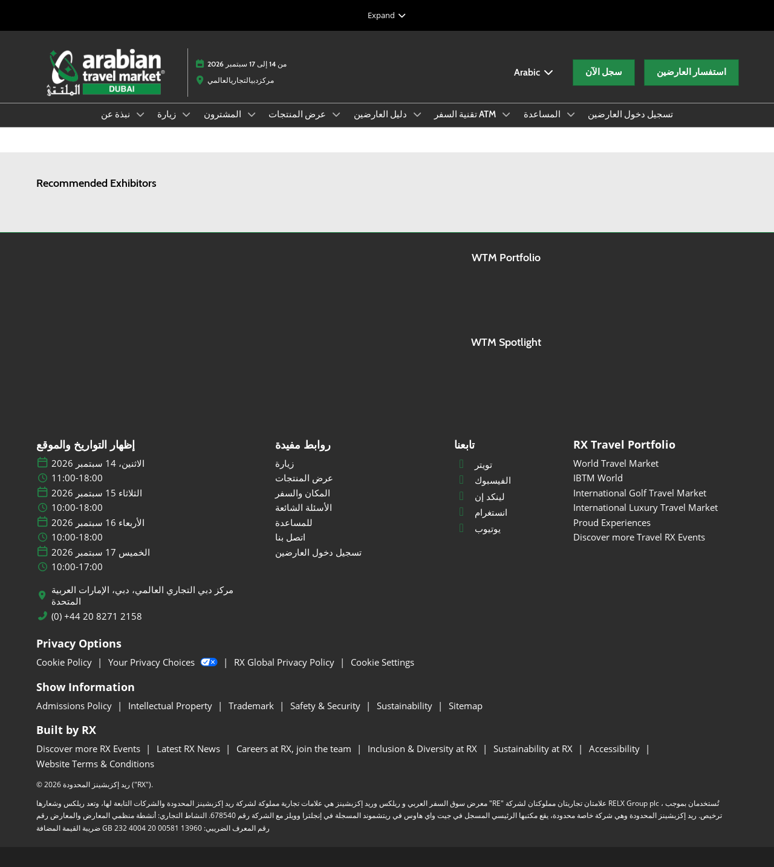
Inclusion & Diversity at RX (424, 748)
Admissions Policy (75, 706)
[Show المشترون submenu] (251, 114)
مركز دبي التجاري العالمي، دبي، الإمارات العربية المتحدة (142, 596)
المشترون (223, 114)
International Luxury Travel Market (645, 507)
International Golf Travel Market (639, 493)
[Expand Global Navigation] (387, 15)
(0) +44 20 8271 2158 (96, 616)
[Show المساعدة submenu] (570, 114)
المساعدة (543, 114)
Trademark (252, 706)
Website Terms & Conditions (95, 764)
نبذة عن (116, 114)
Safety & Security (326, 706)
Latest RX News (190, 748)
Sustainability (406, 706)
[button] (604, 72)
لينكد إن (479, 496)
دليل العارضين (381, 114)
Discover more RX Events (89, 748)
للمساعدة (294, 522)
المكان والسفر (302, 493)
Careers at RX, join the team (295, 748)
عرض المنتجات (298, 114)
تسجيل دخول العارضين (630, 114)
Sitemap (466, 706)
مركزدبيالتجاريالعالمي (240, 80)
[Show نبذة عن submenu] (140, 114)
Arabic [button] (534, 72)
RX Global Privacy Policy (285, 662)
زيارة (167, 114)
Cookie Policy (65, 662)
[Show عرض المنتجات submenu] (336, 114)
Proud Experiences (612, 522)
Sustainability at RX (534, 748)
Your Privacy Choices (164, 662)
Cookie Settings (382, 662)
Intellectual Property (171, 706)
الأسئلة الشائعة (303, 507)
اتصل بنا (290, 537)
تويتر (473, 464)
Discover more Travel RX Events (639, 537)
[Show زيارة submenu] (186, 114)
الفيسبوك (482, 480)
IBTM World (598, 478)
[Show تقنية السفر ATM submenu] (506, 114)
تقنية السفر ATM (466, 114)
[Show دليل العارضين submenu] (417, 114)
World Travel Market (616, 463)
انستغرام (480, 512)
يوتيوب (477, 528)
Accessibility (615, 748)
